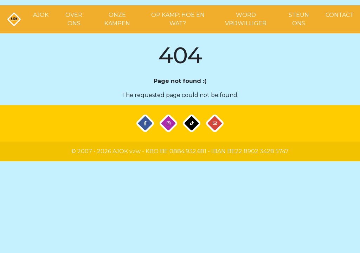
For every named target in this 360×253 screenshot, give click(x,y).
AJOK (41, 15)
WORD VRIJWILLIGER (245, 19)
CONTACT (340, 15)
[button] (145, 123)
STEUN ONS (299, 19)
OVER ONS (73, 19)
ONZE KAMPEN (117, 19)
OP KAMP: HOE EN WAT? (178, 19)
